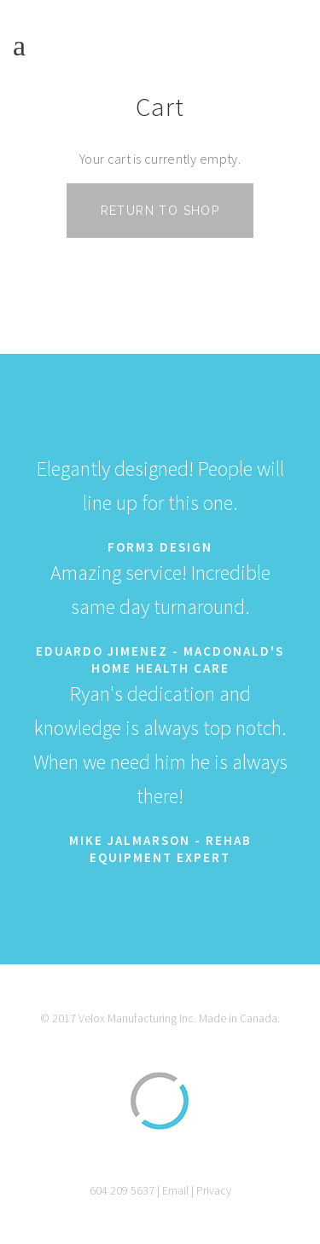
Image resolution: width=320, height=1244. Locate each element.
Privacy (213, 1190)
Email (175, 1190)
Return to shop (160, 210)
